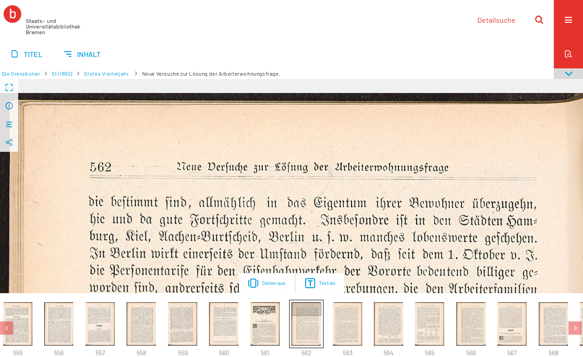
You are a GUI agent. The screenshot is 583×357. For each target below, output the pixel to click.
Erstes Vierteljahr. (107, 73)
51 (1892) (62, 73)
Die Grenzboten (21, 73)
